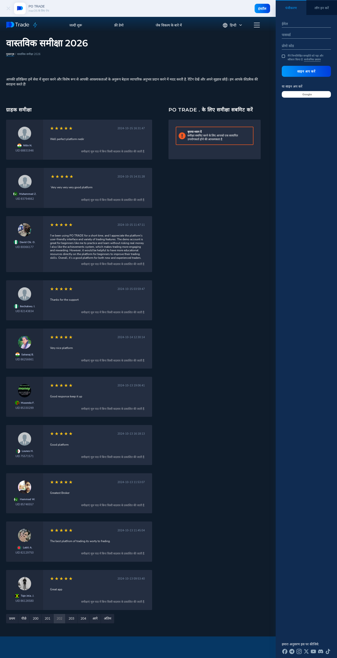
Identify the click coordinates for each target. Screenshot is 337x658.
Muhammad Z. (28, 194)
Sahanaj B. (27, 354)
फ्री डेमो (119, 25)
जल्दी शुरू (75, 25)
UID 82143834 (24, 311)
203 (71, 618)
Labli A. (27, 547)
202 (59, 618)
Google (307, 94)
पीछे (23, 618)
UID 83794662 (25, 198)
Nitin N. (27, 145)
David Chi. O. (27, 242)
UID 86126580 (24, 601)
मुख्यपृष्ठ (10, 54)
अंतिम (107, 618)
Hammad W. (27, 499)
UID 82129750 (24, 552)
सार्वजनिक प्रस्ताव (312, 59)
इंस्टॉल (262, 9)
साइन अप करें (306, 71)
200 (35, 618)
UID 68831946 (24, 150)
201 (47, 618)
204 (83, 618)
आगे (95, 618)
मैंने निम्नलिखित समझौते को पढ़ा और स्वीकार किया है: (302, 57)
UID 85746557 (24, 504)
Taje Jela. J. (27, 595)
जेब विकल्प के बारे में (169, 25)
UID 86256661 (24, 359)
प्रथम (12, 618)
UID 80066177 (24, 247)
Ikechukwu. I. (27, 306)
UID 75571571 (24, 456)
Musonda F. (27, 402)
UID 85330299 (24, 408)
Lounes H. (27, 451)
